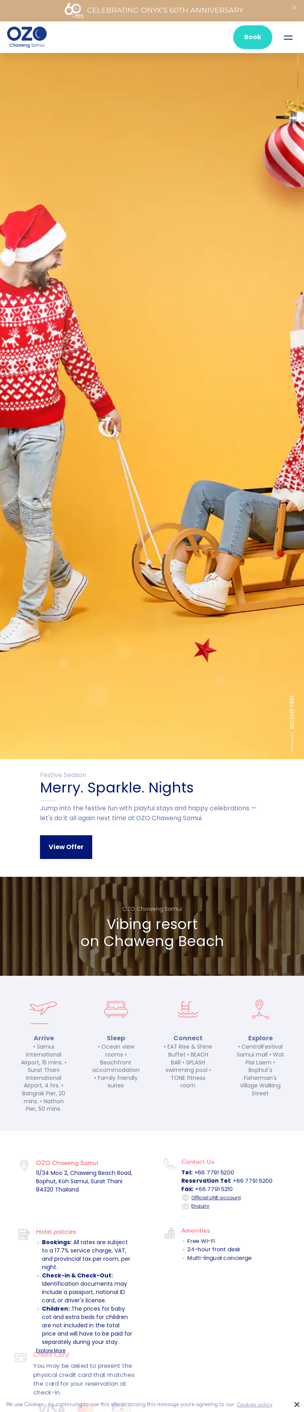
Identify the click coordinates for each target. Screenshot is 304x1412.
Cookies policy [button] (254, 1405)
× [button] (297, 1404)
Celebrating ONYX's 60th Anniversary (153, 11)
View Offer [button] (66, 846)
